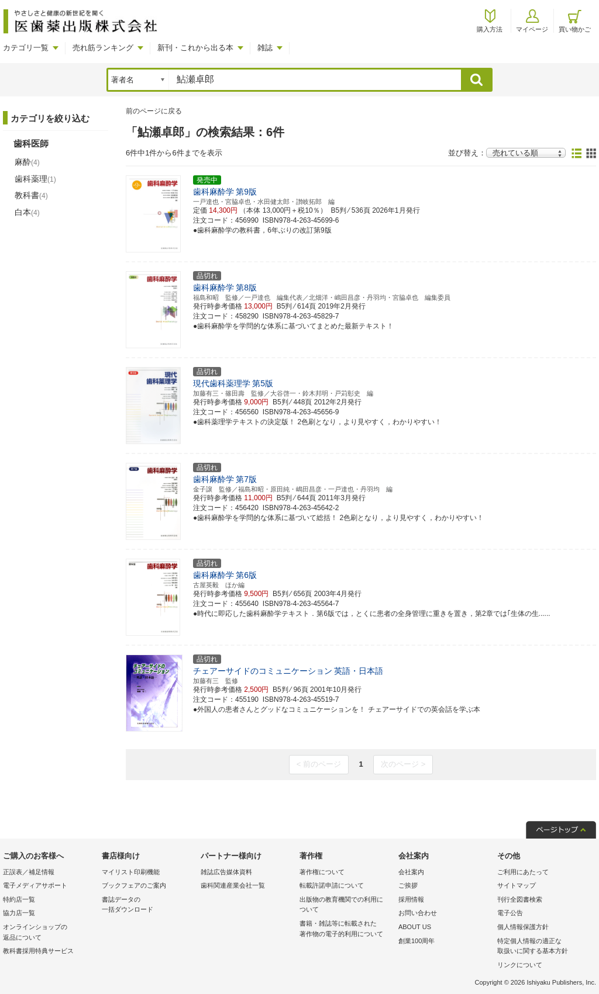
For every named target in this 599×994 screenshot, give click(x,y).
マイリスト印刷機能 (131, 871)
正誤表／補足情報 (28, 871)
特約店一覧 (19, 899)
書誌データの (148, 905)
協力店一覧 (19, 912)
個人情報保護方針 (523, 926)
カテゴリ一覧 (26, 47)
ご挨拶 (408, 885)
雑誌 (265, 47)
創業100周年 (416, 940)
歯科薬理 (35, 178)
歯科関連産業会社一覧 (233, 885)
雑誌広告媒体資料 (226, 871)
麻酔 (27, 162)
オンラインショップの (49, 933)
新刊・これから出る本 (195, 47)
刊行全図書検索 (519, 899)
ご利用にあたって (523, 871)
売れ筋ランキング (103, 47)
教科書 (31, 195)
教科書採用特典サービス (38, 950)
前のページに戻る (154, 111)
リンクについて (519, 964)
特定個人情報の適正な (543, 947)
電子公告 (510, 912)
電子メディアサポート (35, 885)
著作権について (322, 871)
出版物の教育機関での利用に (346, 905)
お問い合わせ (417, 912)
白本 (27, 212)
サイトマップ (516, 885)
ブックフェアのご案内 (134, 885)
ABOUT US (414, 926)
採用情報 (411, 899)
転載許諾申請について (332, 885)
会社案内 (411, 871)
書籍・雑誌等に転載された (346, 929)
